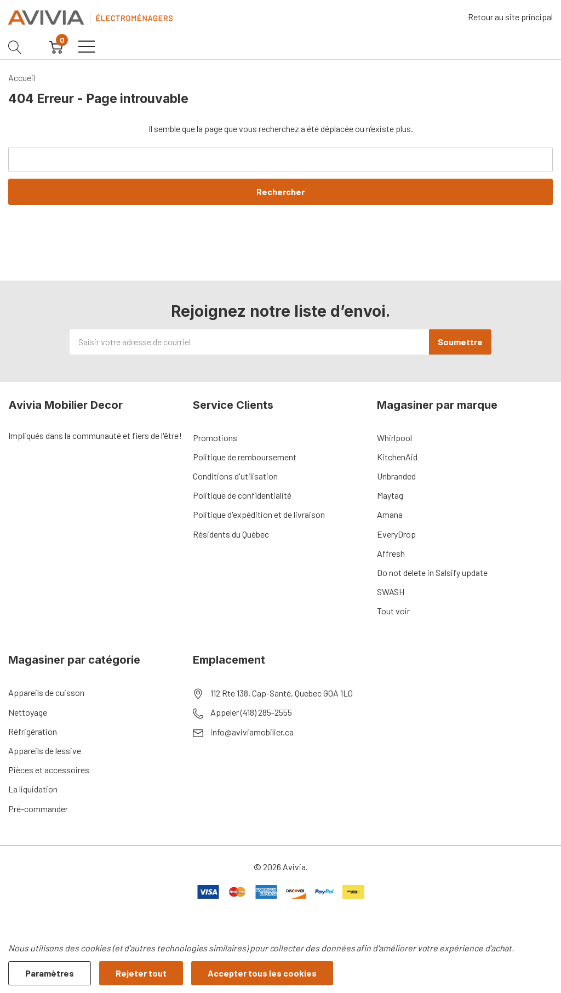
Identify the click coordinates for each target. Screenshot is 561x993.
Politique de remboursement (244, 457)
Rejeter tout (141, 973)
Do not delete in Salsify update (432, 572)
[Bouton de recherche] (15, 46)
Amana (390, 514)
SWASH (390, 591)
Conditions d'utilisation (235, 476)
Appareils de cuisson (46, 692)
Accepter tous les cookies (262, 973)
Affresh (391, 553)
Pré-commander (38, 808)
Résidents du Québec (231, 534)
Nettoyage (27, 712)
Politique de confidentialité (242, 495)
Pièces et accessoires (48, 769)
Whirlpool (394, 437)
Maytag (390, 495)
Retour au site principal (510, 17)
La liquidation (33, 789)
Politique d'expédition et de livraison (259, 514)
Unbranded (396, 476)
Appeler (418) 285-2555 (251, 712)
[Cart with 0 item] (56, 46)
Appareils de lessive (44, 750)
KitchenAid (397, 457)
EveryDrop (396, 534)
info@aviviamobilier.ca (252, 732)
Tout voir (393, 611)
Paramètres (49, 973)
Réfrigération (32, 731)
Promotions (215, 437)
